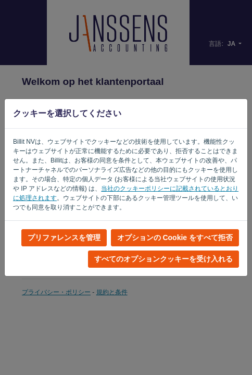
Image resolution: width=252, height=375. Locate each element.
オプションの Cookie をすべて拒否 (175, 237)
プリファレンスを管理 (64, 237)
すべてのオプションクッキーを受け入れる (163, 259)
